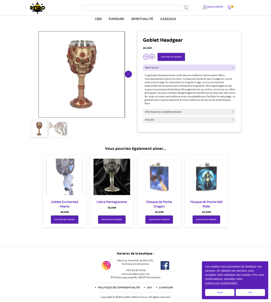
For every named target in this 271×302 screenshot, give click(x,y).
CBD (98, 19)
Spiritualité (142, 19)
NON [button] (220, 292)
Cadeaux (168, 19)
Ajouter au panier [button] (64, 219)
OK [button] (250, 292)
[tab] (189, 68)
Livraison (166, 287)
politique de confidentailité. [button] (221, 283)
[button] (229, 7)
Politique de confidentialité (119, 287)
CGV (149, 287)
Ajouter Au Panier (171, 57)
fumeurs (116, 19)
